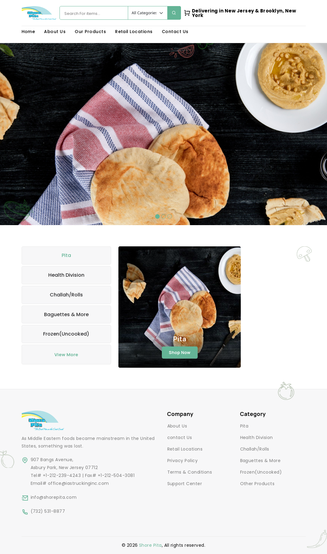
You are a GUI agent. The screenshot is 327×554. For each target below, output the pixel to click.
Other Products (257, 484)
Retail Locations (134, 32)
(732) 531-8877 (48, 511)
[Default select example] (147, 12)
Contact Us (175, 32)
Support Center (184, 484)
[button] (157, 216)
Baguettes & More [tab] (66, 314)
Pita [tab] (66, 255)
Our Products (90, 32)
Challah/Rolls (254, 449)
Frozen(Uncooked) (261, 472)
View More (66, 354)
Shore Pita (150, 545)
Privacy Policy (182, 461)
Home (28, 32)
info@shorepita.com (54, 497)
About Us (55, 32)
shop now (180, 352)
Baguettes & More (260, 461)
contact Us (179, 437)
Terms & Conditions (189, 472)
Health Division (256, 437)
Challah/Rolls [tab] (66, 294)
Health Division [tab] (66, 275)
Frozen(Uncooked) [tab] (66, 333)
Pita (244, 426)
